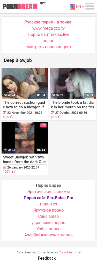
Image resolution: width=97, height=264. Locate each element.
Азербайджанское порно (48, 235)
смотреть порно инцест (48, 46)
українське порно (48, 222)
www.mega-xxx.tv (48, 28)
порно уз (48, 204)
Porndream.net (70, 252)
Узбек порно (48, 228)
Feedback (47, 258)
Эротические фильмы (48, 191)
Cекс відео (48, 216)
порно (49, 40)
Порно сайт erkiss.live (48, 34)
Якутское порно (48, 210)
